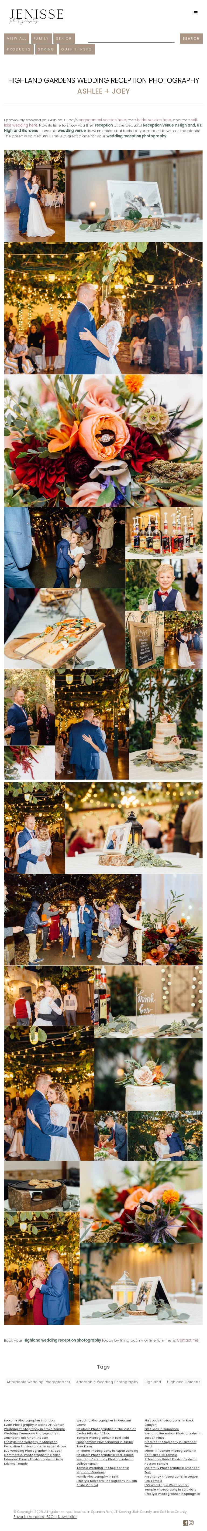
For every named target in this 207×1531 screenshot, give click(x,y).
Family (41, 38)
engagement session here (102, 120)
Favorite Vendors (28, 1516)
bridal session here (154, 120)
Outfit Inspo (76, 49)
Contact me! (188, 1340)
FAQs (51, 1516)
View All (17, 38)
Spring (46, 49)
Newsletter (67, 1516)
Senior (64, 38)
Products (19, 49)
